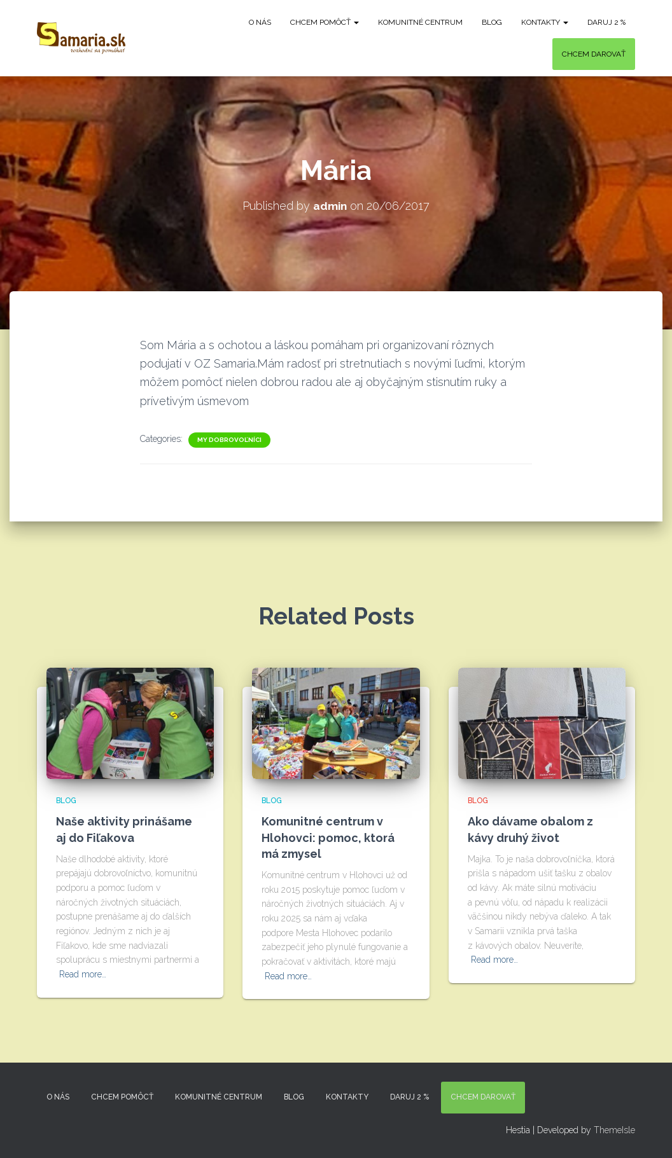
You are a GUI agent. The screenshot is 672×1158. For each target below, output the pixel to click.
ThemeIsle (614, 1129)
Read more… (82, 974)
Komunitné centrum (420, 22)
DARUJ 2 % (606, 22)
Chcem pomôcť (324, 22)
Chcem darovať (594, 54)
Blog (492, 22)
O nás (260, 22)
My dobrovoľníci (229, 439)
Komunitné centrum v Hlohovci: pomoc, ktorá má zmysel (328, 837)
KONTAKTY (544, 22)
